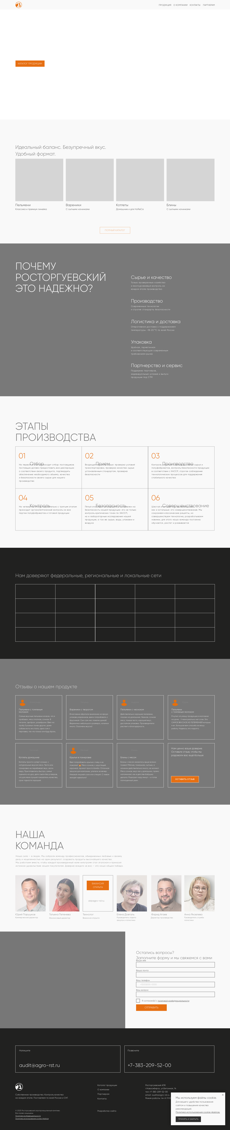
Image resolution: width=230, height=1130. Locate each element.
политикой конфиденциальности (173, 1001)
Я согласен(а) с (150, 1001)
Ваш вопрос (142, 990)
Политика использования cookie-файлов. (198, 1112)
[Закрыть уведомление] (222, 1094)
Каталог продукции (107, 1085)
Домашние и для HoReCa (130, 209)
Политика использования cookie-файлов (32, 1119)
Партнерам (103, 1094)
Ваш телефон (143, 980)
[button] (185, 779)
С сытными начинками (178, 209)
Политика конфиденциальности (28, 1116)
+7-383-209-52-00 (149, 1065)
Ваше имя (141, 960)
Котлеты (122, 205)
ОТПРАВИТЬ (151, 1007)
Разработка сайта (106, 1111)
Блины (171, 205)
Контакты (102, 1098)
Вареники (73, 205)
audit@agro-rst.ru (39, 1065)
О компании (103, 1089)
